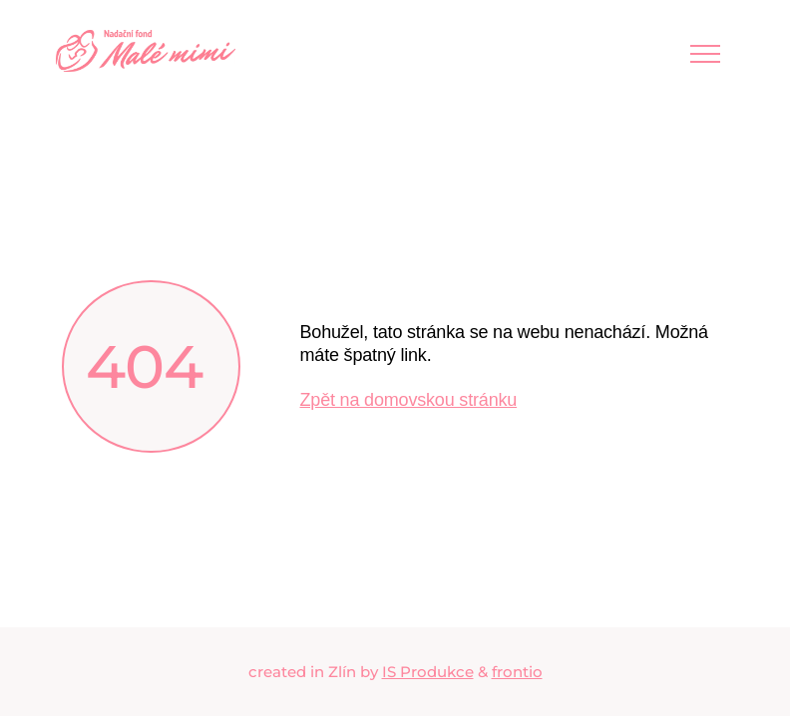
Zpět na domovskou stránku (409, 400)
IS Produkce (428, 671)
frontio (517, 671)
